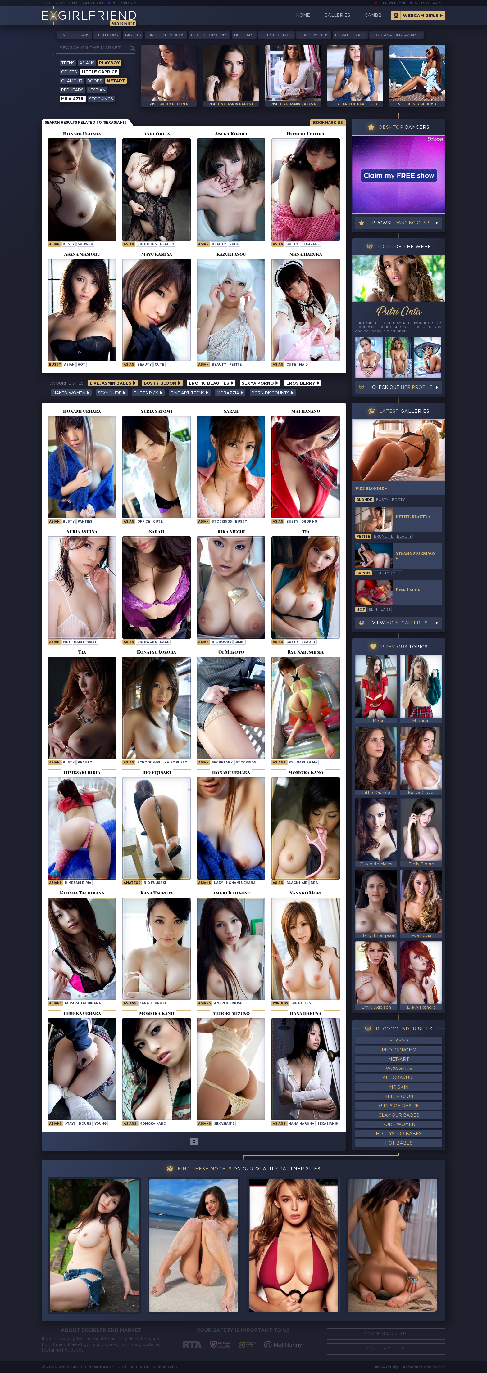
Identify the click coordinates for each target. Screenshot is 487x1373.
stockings (222, 521)
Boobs (94, 81)
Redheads (72, 90)
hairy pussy (85, 642)
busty (69, 244)
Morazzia (230, 393)
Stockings (101, 99)
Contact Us (385, 1349)
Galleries (337, 15)
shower (85, 244)
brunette (383, 536)
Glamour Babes (398, 1115)
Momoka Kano (152, 1124)
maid (303, 364)
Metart (116, 81)
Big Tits (133, 35)
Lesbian (97, 90)
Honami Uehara (241, 883)
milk (397, 573)
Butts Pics (148, 393)
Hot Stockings (276, 35)
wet (67, 642)
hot (81, 364)
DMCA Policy (385, 1367)
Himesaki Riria (78, 883)
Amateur (132, 883)
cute (159, 364)
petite (235, 364)
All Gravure (399, 1078)
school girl (149, 762)
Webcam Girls (421, 16)
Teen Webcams (392, 3)
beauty (167, 244)
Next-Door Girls (209, 35)
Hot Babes (398, 1143)
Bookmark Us (328, 122)
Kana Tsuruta (153, 1003)
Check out (402, 387)
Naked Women (71, 393)
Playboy (109, 63)
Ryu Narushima (303, 762)
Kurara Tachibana (83, 1003)
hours (85, 1124)
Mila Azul (72, 99)
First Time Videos (166, 35)
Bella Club (398, 1097)
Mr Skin (398, 1087)
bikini (239, 642)
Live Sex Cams (74, 35)
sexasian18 (224, 1124)
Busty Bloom (124, 3)
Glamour (72, 81)
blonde (364, 500)
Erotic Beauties (211, 383)
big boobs (147, 244)
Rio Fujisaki (155, 883)
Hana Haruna (301, 1124)
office (143, 521)
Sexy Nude (112, 393)
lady (218, 883)
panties (85, 521)
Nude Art (244, 35)
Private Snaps (350, 35)
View (399, 623)
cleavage (310, 244)
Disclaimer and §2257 (423, 1367)
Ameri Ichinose (228, 1003)
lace (164, 642)
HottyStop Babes (399, 1134)
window (280, 1003)
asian (54, 244)
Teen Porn (107, 35)
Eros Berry (303, 383)
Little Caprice (99, 72)
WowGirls (399, 1069)
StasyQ (399, 1041)
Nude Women (398, 1125)
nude (234, 244)
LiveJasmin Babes (88, 3)
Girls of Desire (399, 1106)
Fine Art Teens (190, 393)
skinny (364, 573)
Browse (401, 223)
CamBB (373, 15)
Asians (86, 63)
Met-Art (398, 1059)
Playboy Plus (314, 35)
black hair (296, 883)
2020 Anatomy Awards (396, 35)
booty (398, 500)
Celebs (69, 72)
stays (70, 1124)
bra (314, 883)
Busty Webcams (429, 3)
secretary (222, 762)
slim (373, 609)
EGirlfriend (89, 16)
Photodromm (399, 1050)
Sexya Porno (260, 383)
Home (303, 15)
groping (309, 521)
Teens (68, 63)
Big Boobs (301, 1003)
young (100, 1124)
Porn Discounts (273, 393)
